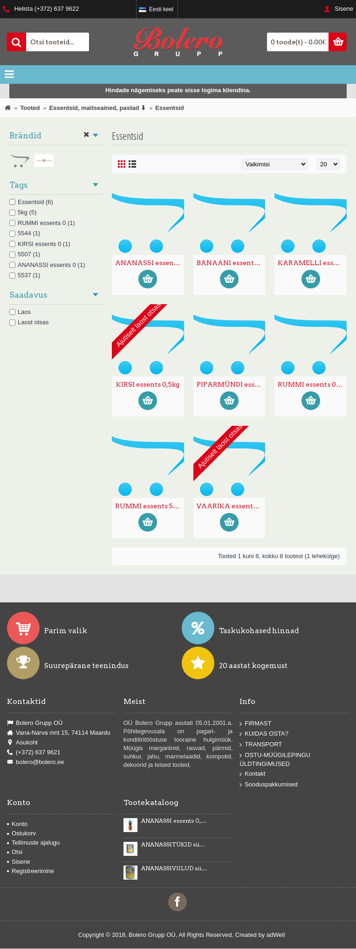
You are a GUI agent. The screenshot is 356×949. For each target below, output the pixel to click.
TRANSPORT (261, 745)
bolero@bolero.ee (35, 762)
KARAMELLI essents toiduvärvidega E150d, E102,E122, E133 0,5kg (312, 262)
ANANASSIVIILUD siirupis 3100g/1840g (174, 868)
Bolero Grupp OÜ (34, 723)
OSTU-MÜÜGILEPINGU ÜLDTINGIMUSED (275, 759)
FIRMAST (255, 723)
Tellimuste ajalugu (33, 842)
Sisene (18, 861)
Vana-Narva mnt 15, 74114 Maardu (58, 733)
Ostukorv (21, 833)
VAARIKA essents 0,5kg (231, 506)
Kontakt (252, 774)
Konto (17, 823)
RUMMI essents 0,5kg (312, 384)
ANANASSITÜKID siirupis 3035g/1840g (174, 844)
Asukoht (22, 742)
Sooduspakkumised (268, 785)
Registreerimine (30, 870)
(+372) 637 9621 (34, 752)
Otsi (14, 851)
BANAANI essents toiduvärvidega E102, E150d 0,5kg (231, 262)
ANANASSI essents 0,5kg (149, 262)
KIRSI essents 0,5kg (147, 384)
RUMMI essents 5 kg (148, 506)
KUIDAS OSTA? (264, 734)
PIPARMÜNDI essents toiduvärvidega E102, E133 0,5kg (231, 384)
